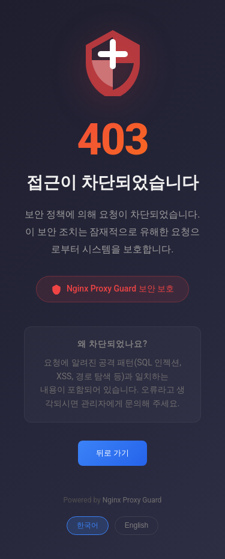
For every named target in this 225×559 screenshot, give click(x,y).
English (136, 525)
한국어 (87, 525)
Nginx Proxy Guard (132, 500)
